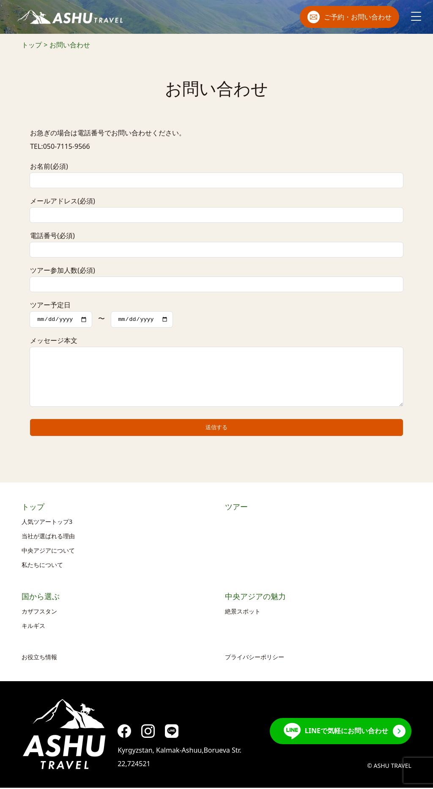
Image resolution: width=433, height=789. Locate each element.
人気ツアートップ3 (47, 523)
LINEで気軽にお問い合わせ (336, 732)
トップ (33, 508)
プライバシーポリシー (254, 658)
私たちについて (42, 566)
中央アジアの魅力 (255, 598)
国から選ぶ (41, 598)
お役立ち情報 (39, 658)
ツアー (236, 508)
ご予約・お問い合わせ (349, 17)
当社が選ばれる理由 (48, 537)
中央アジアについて (48, 552)
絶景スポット (242, 612)
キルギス (33, 627)
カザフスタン (39, 612)
